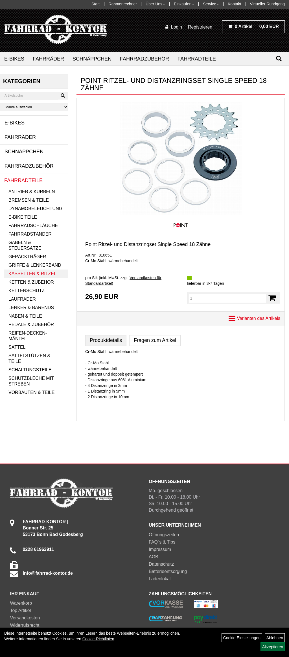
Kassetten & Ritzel (32, 273)
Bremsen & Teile (28, 200)
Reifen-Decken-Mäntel (27, 336)
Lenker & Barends (31, 307)
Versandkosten (25, 617)
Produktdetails (106, 340)
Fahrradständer (30, 234)
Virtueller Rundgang (267, 4)
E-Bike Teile (22, 217)
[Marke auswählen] (34, 107)
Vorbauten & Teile (31, 392)
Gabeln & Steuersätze (24, 245)
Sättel (16, 347)
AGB (153, 556)
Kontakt (234, 4)
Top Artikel (20, 610)
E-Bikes (14, 59)
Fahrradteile (197, 59)
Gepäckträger (27, 256)
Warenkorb (21, 603)
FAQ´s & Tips (162, 542)
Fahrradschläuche (33, 225)
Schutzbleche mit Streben (31, 381)
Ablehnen (274, 638)
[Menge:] (227, 298)
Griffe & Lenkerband (34, 265)
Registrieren (200, 27)
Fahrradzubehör (144, 59)
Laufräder (22, 299)
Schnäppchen (92, 59)
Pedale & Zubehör (31, 324)
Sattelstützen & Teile (29, 358)
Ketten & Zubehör (31, 282)
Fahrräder (48, 59)
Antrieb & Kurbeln (31, 191)
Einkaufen (184, 4)
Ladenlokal (159, 578)
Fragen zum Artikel (155, 340)
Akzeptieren (272, 647)
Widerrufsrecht (24, 625)
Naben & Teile (25, 316)
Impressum (160, 549)
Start (95, 4)
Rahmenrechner (123, 4)
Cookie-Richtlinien (98, 639)
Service (211, 4)
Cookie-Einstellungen (241, 638)
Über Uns (155, 4)
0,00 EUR (253, 26)
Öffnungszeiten (164, 534)
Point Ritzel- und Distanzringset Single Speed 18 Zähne (148, 244)
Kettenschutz (26, 290)
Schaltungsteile (30, 369)
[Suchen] (279, 59)
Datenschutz (161, 564)
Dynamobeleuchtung (35, 208)
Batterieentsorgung (168, 571)
